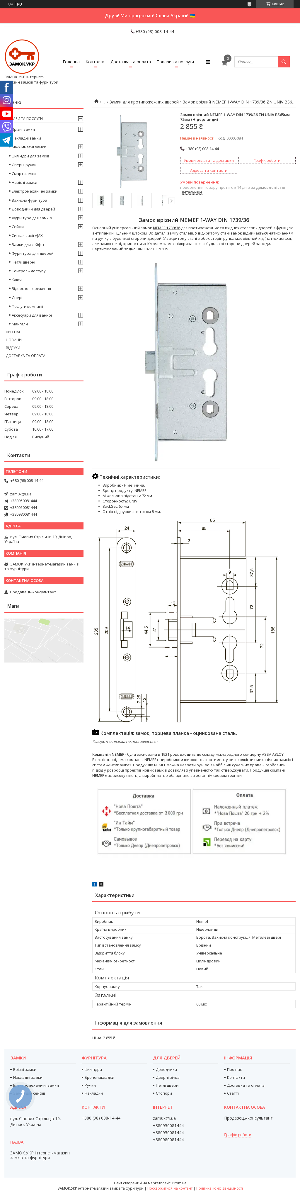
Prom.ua (179, 1183)
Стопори (164, 1093)
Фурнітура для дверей (33, 253)
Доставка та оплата (130, 61)
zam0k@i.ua (21, 494)
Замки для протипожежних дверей (144, 102)
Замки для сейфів (28, 244)
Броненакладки (99, 1077)
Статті (233, 1093)
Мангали (20, 324)
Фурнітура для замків (32, 217)
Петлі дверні (23, 262)
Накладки (94, 1093)
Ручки (90, 1085)
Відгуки (13, 347)
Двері (17, 297)
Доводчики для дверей (33, 209)
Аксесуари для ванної (32, 315)
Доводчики (166, 1069)
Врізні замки (23, 129)
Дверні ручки (24, 164)
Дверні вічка (168, 1077)
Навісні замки (24, 182)
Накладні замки (26, 138)
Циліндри (93, 1069)
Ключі (17, 279)
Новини (14, 339)
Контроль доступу (29, 271)
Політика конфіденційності (219, 1188)
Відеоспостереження (31, 288)
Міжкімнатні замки (29, 147)
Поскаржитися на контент (169, 1188)
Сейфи (18, 226)
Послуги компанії (27, 306)
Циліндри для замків (31, 156)
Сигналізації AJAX (27, 235)
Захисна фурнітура (29, 200)
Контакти (95, 61)
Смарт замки (24, 173)
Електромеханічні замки (34, 191)
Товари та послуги (175, 61)
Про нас (13, 332)
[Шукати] (284, 61)
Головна (71, 61)
